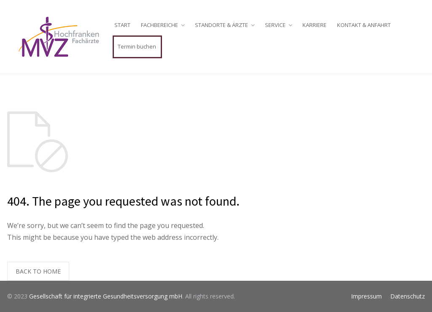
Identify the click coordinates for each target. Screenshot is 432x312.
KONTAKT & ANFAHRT (364, 25)
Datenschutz (407, 296)
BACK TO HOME (38, 271)
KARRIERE (314, 25)
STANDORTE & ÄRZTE (221, 25)
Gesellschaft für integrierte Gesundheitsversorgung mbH (105, 296)
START (122, 25)
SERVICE (275, 25)
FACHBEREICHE (159, 25)
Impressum (366, 296)
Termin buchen (137, 46)
